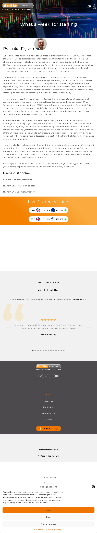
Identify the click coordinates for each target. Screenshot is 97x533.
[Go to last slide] (8, 327)
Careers (48, 419)
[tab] (32, 350)
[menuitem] (48, 395)
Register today (50, 428)
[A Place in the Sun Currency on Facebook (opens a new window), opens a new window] (51, 376)
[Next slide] (88, 327)
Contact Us (48, 407)
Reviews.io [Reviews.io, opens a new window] (80, 299)
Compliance (48, 483)
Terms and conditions (48, 477)
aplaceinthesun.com (48, 450)
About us (48, 401)
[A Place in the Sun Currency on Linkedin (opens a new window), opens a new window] (46, 376)
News (48, 395)
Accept (48, 510)
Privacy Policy (54, 529)
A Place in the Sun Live (48, 456)
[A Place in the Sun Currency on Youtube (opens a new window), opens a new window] (56, 376)
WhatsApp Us (48, 413)
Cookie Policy (40, 529)
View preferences (48, 524)
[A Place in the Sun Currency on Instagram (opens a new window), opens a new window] (41, 376)
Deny (48, 517)
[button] (93, 487)
